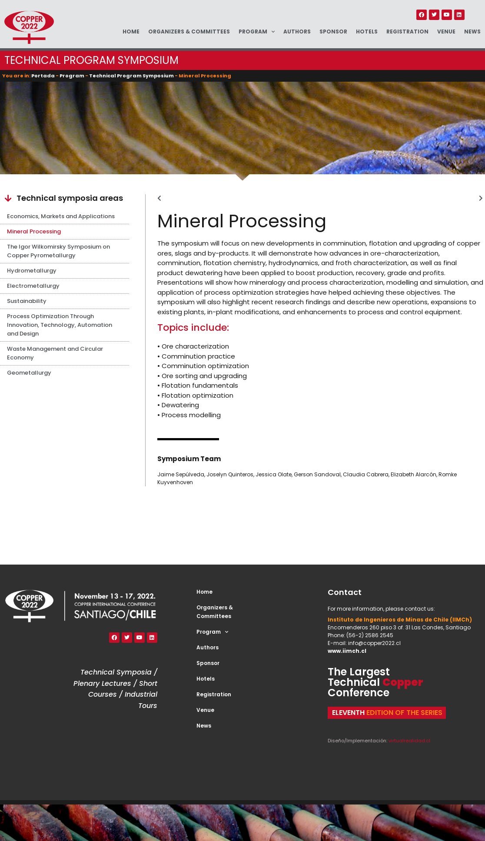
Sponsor (333, 31)
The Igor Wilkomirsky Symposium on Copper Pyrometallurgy (58, 251)
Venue (446, 31)
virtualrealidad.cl (409, 740)
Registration (407, 31)
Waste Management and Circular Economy (55, 353)
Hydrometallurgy (31, 270)
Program (257, 32)
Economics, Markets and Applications (61, 216)
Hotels (367, 31)
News (472, 31)
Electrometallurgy (33, 286)
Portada (43, 75)
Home (131, 31)
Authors (297, 31)
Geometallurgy (29, 373)
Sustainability (27, 301)
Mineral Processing (34, 231)
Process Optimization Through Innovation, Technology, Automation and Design (59, 325)
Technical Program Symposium (131, 75)
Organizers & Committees (189, 31)
